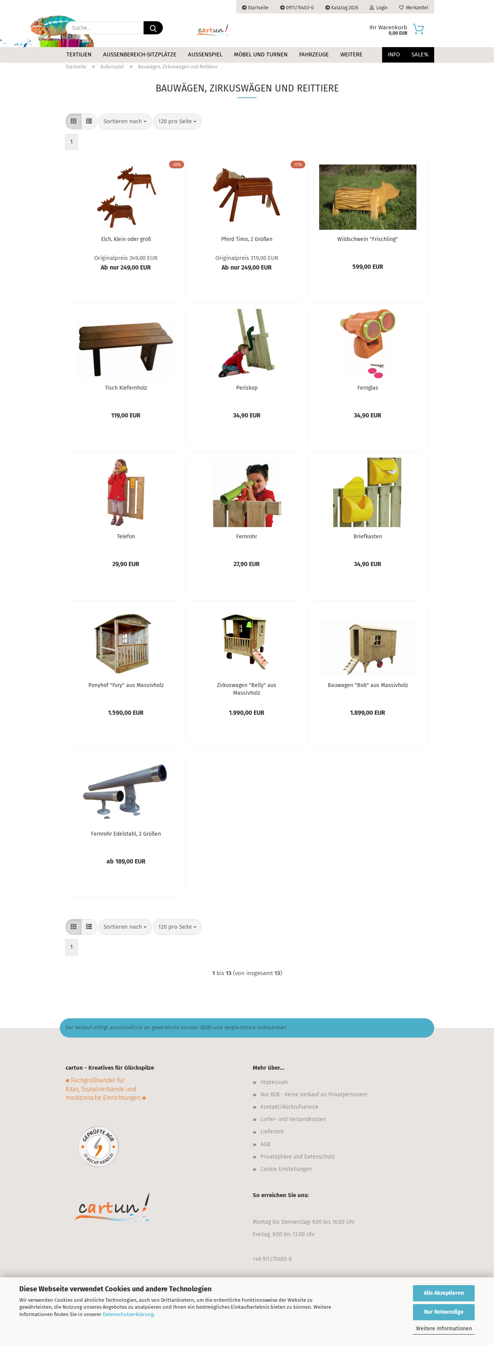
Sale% (419, 54)
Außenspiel (205, 54)
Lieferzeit (272, 1131)
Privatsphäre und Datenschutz (298, 1156)
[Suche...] (153, 27)
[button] (73, 121)
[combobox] (125, 121)
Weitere (351, 54)
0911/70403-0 (297, 7)
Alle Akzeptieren (444, 1293)
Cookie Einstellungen (286, 1169)
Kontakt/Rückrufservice (289, 1107)
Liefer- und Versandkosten (293, 1119)
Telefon (126, 536)
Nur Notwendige (444, 1312)
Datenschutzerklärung (128, 1314)
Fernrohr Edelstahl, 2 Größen (126, 834)
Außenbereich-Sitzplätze (139, 54)
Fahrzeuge (314, 54)
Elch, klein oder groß (126, 239)
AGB (265, 1144)
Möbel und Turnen (261, 54)
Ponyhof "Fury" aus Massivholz (126, 685)
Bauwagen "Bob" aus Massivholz (368, 685)
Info (394, 54)
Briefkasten (368, 536)
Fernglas (367, 388)
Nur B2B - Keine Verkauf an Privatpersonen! (314, 1094)
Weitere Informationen (444, 1328)
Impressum (274, 1082)
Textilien (78, 54)
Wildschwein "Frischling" (367, 239)
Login (378, 7)
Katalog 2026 (341, 7)
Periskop (246, 388)
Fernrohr (246, 536)
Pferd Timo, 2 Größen (246, 239)
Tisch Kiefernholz (126, 388)
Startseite (255, 7)
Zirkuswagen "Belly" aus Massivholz (246, 688)
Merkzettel (413, 7)
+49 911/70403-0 (272, 1259)
